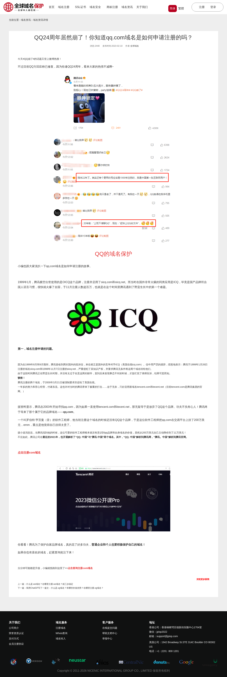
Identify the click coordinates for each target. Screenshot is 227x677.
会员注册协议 (16, 643)
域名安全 (96, 7)
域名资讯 (127, 7)
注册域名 (61, 627)
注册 (202, 7)
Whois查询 (62, 633)
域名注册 (64, 7)
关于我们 (143, 7)
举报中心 (107, 638)
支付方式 (14, 638)
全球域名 (134, 46)
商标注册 (112, 7)
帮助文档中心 (109, 633)
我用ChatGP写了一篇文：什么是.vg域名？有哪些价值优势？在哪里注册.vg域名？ (64, 588)
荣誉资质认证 (16, 633)
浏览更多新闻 (202, 579)
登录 (213, 7)
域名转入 (61, 638)
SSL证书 (80, 7)
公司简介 (14, 627)
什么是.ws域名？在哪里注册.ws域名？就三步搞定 (49, 584)
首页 (51, 7)
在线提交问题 (109, 627)
